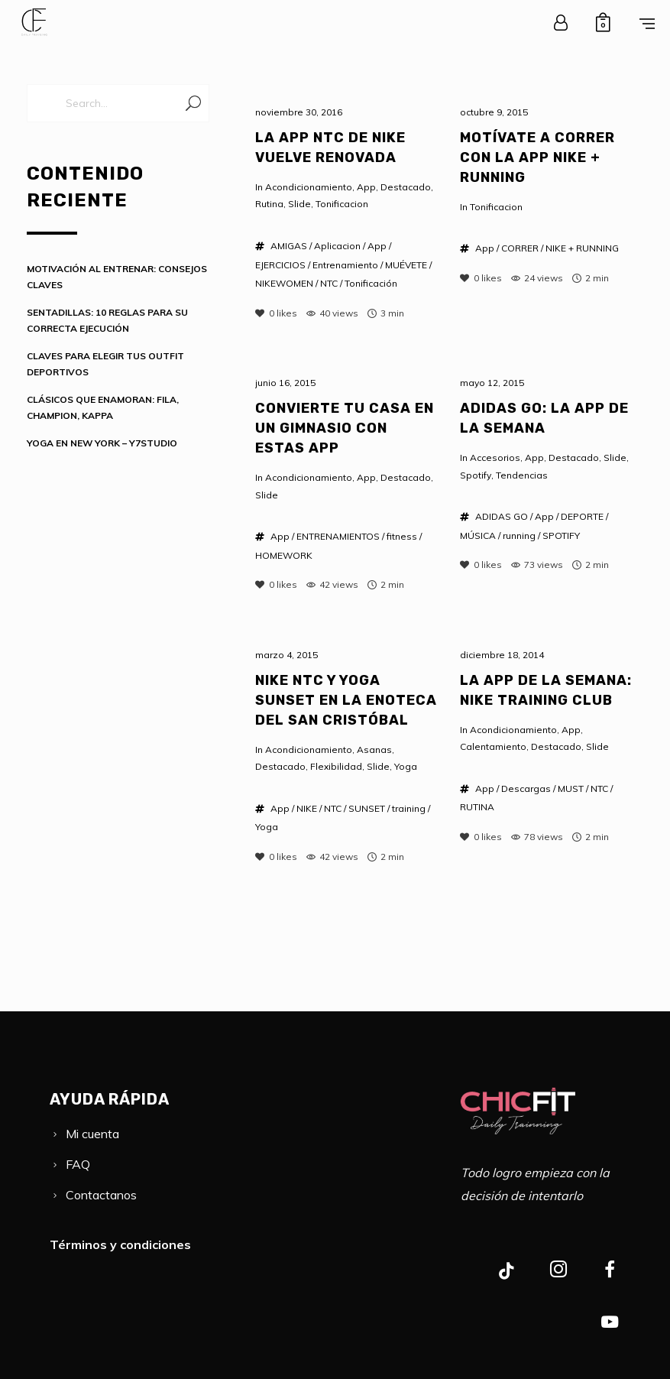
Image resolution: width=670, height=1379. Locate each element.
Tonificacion (342, 203)
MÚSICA (478, 535)
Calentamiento (493, 746)
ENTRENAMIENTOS (338, 536)
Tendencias (522, 475)
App (366, 187)
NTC (329, 283)
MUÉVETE (406, 265)
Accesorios (495, 457)
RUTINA (477, 807)
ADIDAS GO (501, 516)
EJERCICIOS (280, 265)
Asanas (374, 749)
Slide (299, 203)
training (409, 808)
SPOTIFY (561, 535)
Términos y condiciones (120, 1244)
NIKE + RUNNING (582, 248)
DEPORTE (582, 516)
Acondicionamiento (308, 187)
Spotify (475, 475)
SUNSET (366, 808)
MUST (571, 788)
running (519, 535)
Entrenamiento (345, 265)
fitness (402, 536)
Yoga (405, 766)
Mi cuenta (92, 1133)
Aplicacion (337, 245)
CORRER (520, 248)
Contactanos (101, 1194)
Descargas (526, 788)
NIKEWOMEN (284, 283)
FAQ (78, 1164)
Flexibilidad (336, 766)
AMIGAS (288, 245)
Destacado (405, 187)
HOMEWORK (283, 555)
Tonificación (371, 283)
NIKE (306, 808)
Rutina (269, 203)
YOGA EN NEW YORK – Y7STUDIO (102, 443)
